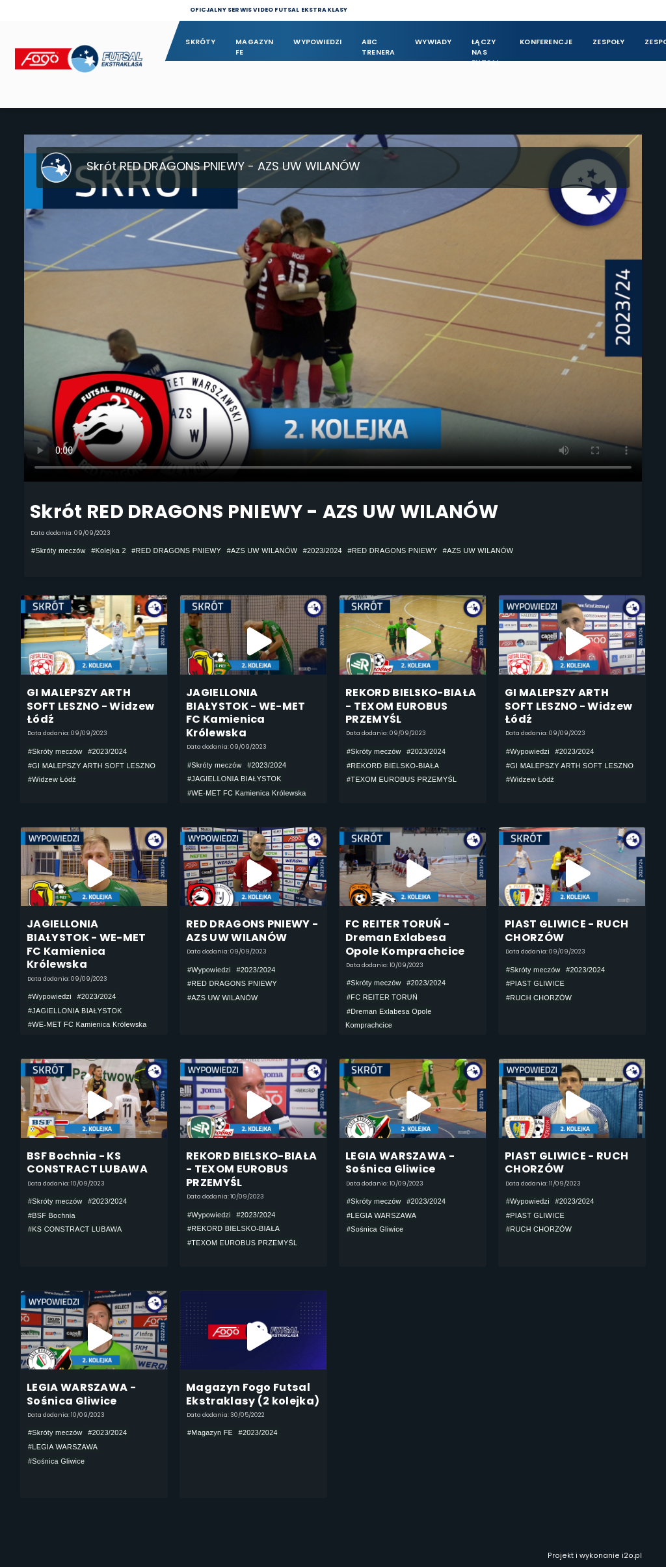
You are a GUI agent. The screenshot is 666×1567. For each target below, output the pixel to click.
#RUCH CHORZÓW (539, 998)
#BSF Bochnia (51, 1215)
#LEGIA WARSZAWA (381, 1215)
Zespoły (609, 42)
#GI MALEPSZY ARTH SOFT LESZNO (91, 766)
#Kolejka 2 (108, 550)
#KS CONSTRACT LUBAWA (75, 1229)
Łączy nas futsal (486, 47)
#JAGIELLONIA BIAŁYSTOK (234, 779)
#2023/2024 (322, 550)
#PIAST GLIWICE (535, 983)
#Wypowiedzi (528, 751)
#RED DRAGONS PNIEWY (176, 550)
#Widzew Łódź (52, 779)
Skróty (200, 42)
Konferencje (546, 42)
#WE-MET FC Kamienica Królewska (246, 793)
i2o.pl (632, 1556)
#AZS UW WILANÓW (262, 550)
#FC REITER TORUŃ (382, 997)
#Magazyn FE (210, 1432)
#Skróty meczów (58, 550)
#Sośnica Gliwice (375, 1229)
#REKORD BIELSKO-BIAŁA (393, 766)
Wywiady (433, 42)
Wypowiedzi (317, 42)
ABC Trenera (378, 47)
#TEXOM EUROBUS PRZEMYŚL (402, 779)
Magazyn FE (254, 47)
